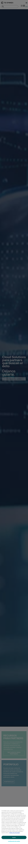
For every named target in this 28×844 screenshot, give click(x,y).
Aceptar (14, 837)
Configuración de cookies (14, 841)
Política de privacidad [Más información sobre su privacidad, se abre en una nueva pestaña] (14, 832)
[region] (14, 825)
